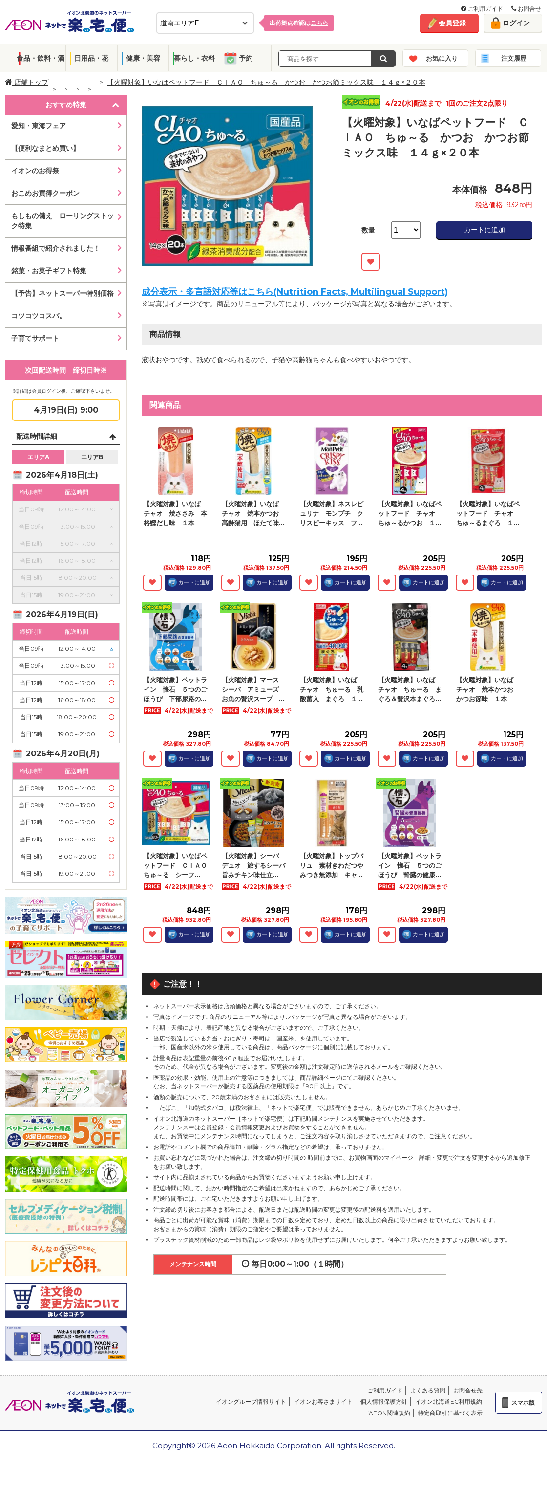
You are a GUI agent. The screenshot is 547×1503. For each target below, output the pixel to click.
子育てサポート (35, 338)
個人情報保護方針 (383, 1401)
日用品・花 (91, 58)
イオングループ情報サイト (251, 1401)
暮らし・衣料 (194, 58)
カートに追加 (484, 229)
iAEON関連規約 (388, 1412)
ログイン (516, 23)
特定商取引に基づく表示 (450, 1412)
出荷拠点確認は (299, 22)
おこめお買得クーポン (45, 193)
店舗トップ (26, 82)
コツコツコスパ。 (38, 315)
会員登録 (452, 23)
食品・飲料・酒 (40, 58)
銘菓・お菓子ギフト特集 (48, 270)
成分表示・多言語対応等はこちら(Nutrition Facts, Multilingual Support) (295, 292)
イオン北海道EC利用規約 (448, 1401)
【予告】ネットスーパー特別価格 (62, 293)
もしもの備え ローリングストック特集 (62, 220)
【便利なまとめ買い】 (45, 148)
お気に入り (442, 58)
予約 (245, 58)
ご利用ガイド (482, 8)
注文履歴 (513, 58)
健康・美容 (143, 58)
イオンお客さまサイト (323, 1401)
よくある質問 (427, 1390)
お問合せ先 (468, 1390)
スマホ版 (523, 1402)
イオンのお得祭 (35, 170)
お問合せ (526, 8)
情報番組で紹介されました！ (55, 248)
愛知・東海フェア (38, 125)
